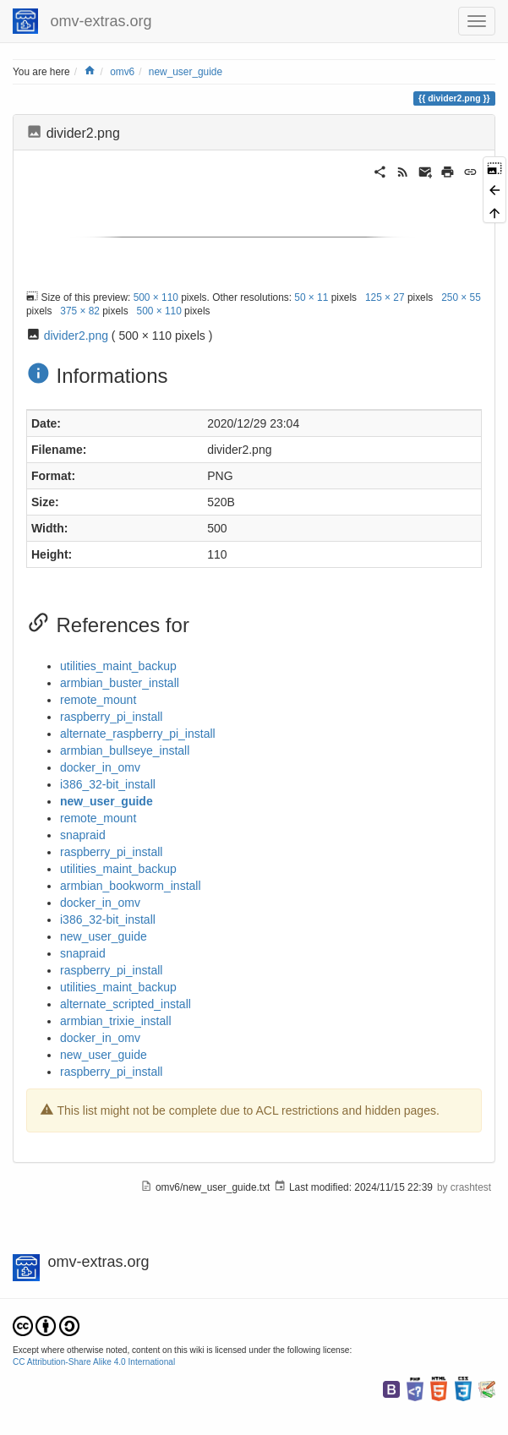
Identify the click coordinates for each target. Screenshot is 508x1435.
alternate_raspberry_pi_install (138, 733)
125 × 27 (385, 297)
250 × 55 (461, 297)
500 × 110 (156, 297)
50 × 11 (311, 297)
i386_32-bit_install (108, 784)
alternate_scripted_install (125, 1004)
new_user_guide (185, 72)
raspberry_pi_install (111, 716)
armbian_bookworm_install (130, 885)
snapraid (83, 835)
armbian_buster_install (119, 683)
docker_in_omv (100, 767)
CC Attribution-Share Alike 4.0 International (94, 1362)
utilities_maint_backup (118, 666)
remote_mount (98, 700)
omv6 (122, 72)
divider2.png (76, 335)
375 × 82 (80, 311)
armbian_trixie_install (116, 1021)
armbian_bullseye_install (124, 750)
